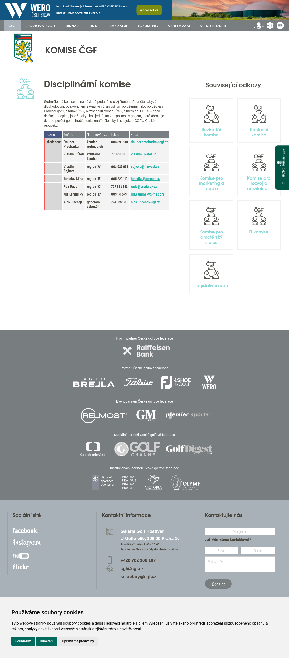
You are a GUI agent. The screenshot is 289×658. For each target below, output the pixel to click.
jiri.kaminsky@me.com (147, 194)
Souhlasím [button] (23, 641)
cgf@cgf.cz (132, 568)
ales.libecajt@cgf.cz (145, 202)
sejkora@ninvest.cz (145, 166)
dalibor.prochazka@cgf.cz (149, 142)
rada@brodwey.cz (144, 186)
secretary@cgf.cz (138, 576)
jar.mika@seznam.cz (145, 178)
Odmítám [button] (47, 641)
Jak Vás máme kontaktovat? (228, 540)
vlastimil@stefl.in (143, 154)
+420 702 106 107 (138, 560)
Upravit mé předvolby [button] (78, 641)
